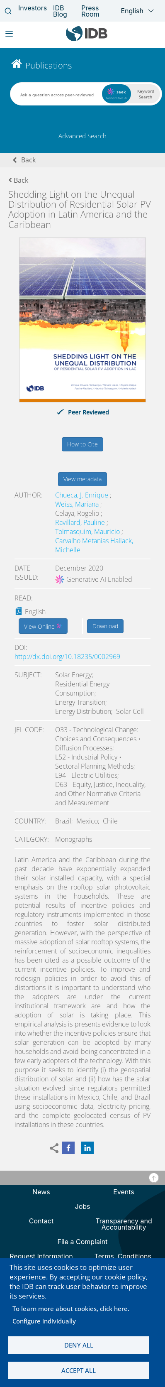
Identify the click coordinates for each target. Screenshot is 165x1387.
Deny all (78, 1345)
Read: (24, 598)
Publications (48, 65)
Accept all (78, 1370)
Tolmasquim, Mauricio (88, 531)
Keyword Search (145, 94)
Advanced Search (82, 136)
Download (105, 626)
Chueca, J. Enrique (82, 495)
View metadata (82, 479)
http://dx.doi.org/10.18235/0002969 (67, 656)
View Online (43, 625)
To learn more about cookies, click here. (70, 1308)
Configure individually (44, 1321)
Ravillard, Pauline (81, 522)
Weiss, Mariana (77, 504)
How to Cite (82, 444)
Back (28, 159)
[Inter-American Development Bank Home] (86, 39)
